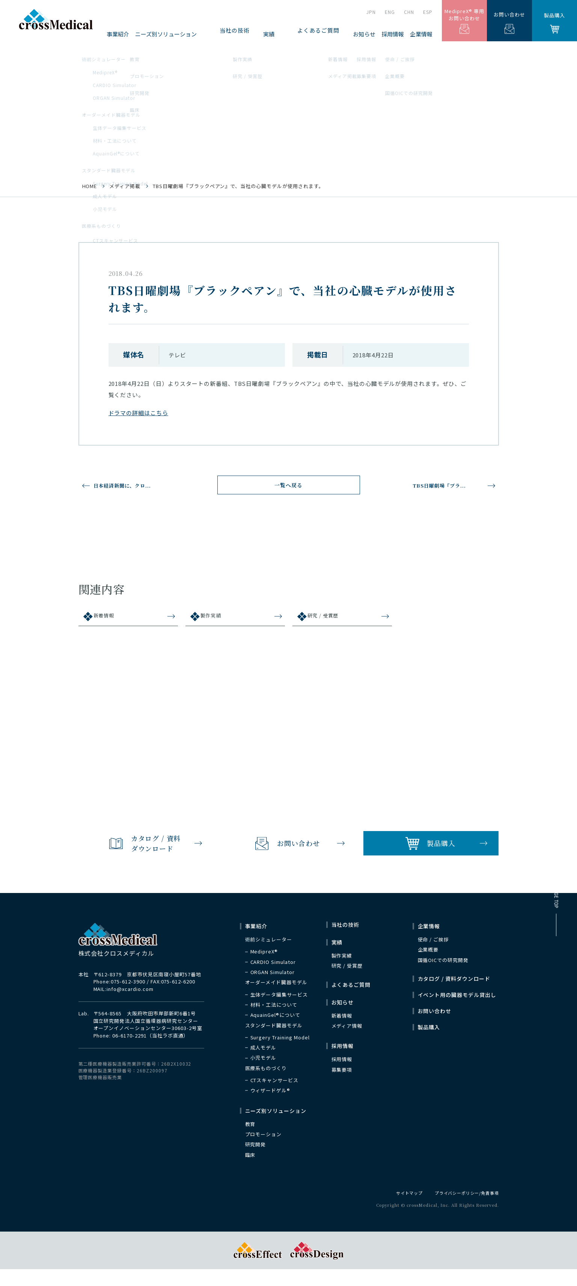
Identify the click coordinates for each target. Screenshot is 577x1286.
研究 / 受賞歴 (328, 620)
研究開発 (255, 1161)
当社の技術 (270, 34)
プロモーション (263, 1150)
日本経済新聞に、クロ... (130, 485)
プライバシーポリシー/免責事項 (463, 1209)
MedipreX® (264, 968)
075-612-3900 (128, 997)
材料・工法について (274, 1021)
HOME (89, 186)
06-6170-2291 (129, 1051)
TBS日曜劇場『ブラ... (443, 485)
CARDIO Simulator (273, 978)
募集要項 (342, 1086)
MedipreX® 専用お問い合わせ (464, 21)
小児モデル (263, 1074)
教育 (250, 1140)
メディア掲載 (124, 186)
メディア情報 (347, 1042)
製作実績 (215, 620)
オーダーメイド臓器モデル (276, 998)
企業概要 (428, 966)
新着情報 (108, 620)
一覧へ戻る (288, 487)
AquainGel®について (275, 1031)
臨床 (250, 1171)
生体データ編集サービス (279, 1010)
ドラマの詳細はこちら (138, 413)
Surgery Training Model (280, 1053)
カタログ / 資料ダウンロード (454, 995)
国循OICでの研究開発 (443, 976)
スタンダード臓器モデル (274, 1041)
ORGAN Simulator (272, 988)
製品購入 (554, 23)
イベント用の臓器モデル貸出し (457, 1011)
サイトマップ (401, 1209)
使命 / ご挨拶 (433, 956)
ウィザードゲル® (270, 1107)
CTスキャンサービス (274, 1096)
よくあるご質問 (327, 34)
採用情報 (342, 1075)
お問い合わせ (509, 23)
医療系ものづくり (266, 1084)
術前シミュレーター (268, 956)
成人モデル (263, 1064)
